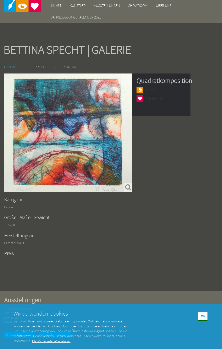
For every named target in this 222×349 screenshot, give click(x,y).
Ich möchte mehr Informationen (51, 344)
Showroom (138, 5)
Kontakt (70, 67)
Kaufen (150, 90)
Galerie (10, 67)
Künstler (78, 5)
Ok (203, 319)
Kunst (56, 5)
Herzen (140, 98)
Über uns (163, 5)
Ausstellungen (107, 5)
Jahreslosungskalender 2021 (76, 17)
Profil (40, 67)
